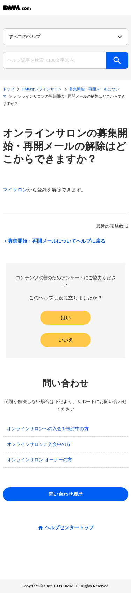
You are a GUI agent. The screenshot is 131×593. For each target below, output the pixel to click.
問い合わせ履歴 (66, 494)
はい (66, 317)
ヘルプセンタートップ (69, 527)
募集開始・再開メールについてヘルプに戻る (54, 240)
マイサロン (15, 189)
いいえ (65, 340)
